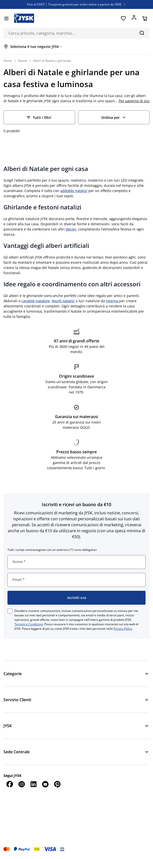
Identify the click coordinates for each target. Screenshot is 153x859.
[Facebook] (9, 784)
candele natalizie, (36, 300)
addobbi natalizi (73, 190)
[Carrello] (145, 18)
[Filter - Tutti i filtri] (39, 117)
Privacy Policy (122, 629)
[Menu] (6, 18)
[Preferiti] (123, 18)
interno (112, 300)
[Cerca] (142, 33)
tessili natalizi (63, 300)
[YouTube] (45, 784)
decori (71, 229)
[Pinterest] (57, 784)
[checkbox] (9, 611)
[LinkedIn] (33, 784)
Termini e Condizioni (28, 624)
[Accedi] (134, 18)
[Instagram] (21, 784)
